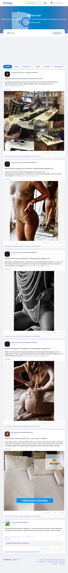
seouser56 (14, 522)
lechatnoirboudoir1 (17, 162)
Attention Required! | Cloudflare (17, 543)
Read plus (8, 89)
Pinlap (7, 3)
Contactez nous (53, 562)
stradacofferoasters (18, 72)
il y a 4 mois (14, 344)
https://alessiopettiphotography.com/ (26, 176)
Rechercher (57, 33)
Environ (41, 560)
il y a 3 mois (14, 74)
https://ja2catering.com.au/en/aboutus (22, 537)
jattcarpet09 (15, 432)
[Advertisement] (34, 51)
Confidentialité (41, 562)
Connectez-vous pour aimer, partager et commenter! (22, 156)
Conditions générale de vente (55, 560)
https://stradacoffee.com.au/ (15, 86)
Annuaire (62, 564)
